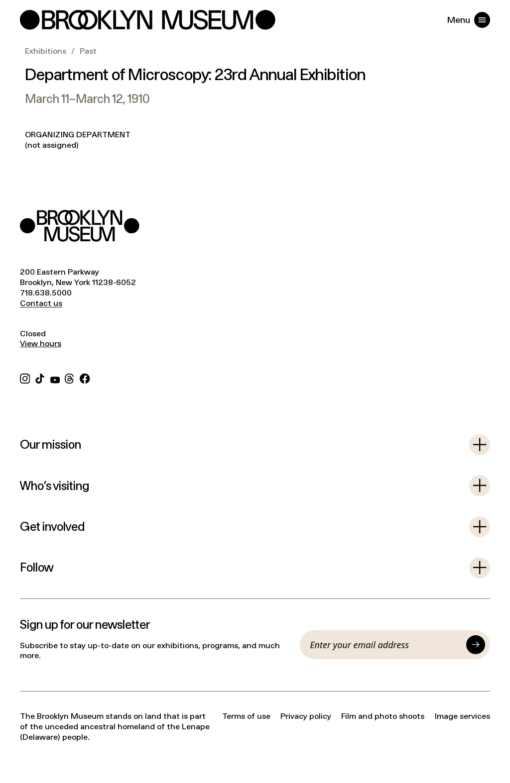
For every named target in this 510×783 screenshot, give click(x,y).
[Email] (385, 645)
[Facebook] (85, 377)
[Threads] (70, 377)
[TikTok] (40, 377)
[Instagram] (25, 377)
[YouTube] (55, 377)
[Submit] (475, 644)
